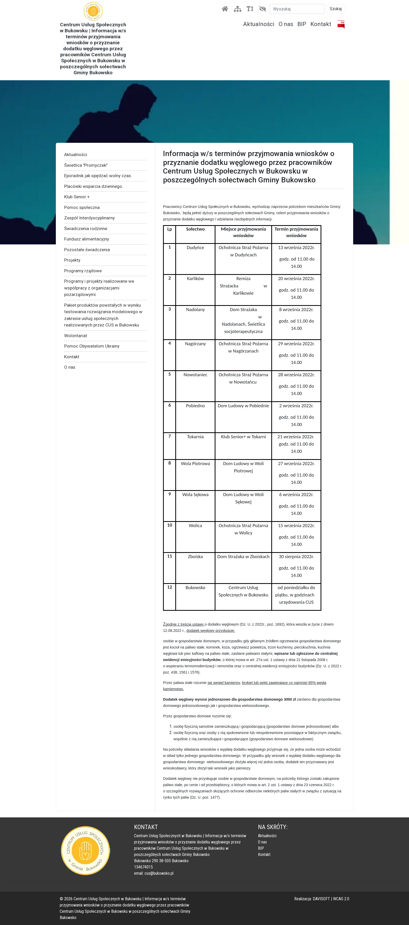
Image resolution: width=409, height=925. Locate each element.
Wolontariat (75, 335)
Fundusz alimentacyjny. (87, 239)
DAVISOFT (321, 898)
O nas (286, 24)
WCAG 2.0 (341, 898)
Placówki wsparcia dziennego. (93, 186)
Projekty (72, 260)
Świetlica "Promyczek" (85, 165)
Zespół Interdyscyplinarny (89, 217)
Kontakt (320, 24)
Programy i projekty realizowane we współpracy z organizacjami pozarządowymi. (99, 288)
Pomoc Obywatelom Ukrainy (91, 346)
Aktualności (258, 24)
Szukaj (336, 8)
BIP (301, 24)
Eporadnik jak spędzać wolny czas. (98, 175)
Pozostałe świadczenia (87, 249)
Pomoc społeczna (82, 207)
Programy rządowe (83, 270)
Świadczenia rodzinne (85, 228)
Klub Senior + (77, 196)
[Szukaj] (297, 9)
